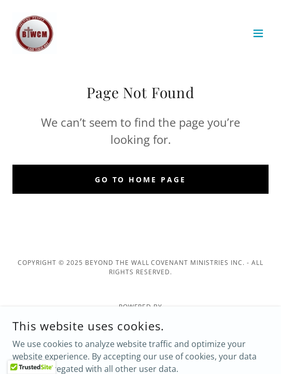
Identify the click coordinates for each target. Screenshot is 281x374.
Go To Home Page (141, 179)
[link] (34, 33)
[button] (258, 33)
